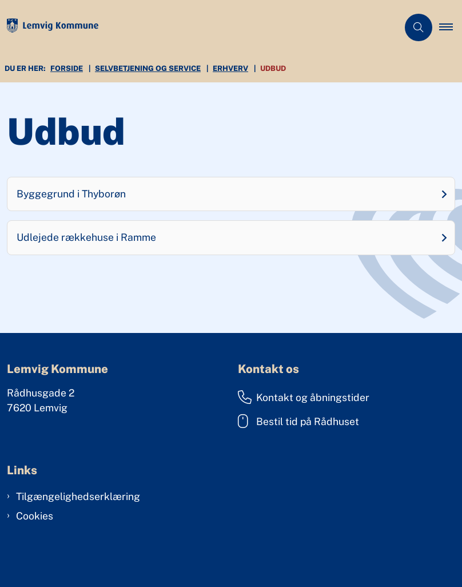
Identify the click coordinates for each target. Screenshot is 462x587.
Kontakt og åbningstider (303, 397)
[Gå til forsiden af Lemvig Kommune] (194, 27)
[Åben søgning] (418, 27)
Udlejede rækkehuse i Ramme (86, 237)
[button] (450, 27)
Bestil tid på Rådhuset (298, 421)
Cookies (34, 516)
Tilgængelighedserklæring (78, 496)
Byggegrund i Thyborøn (71, 194)
